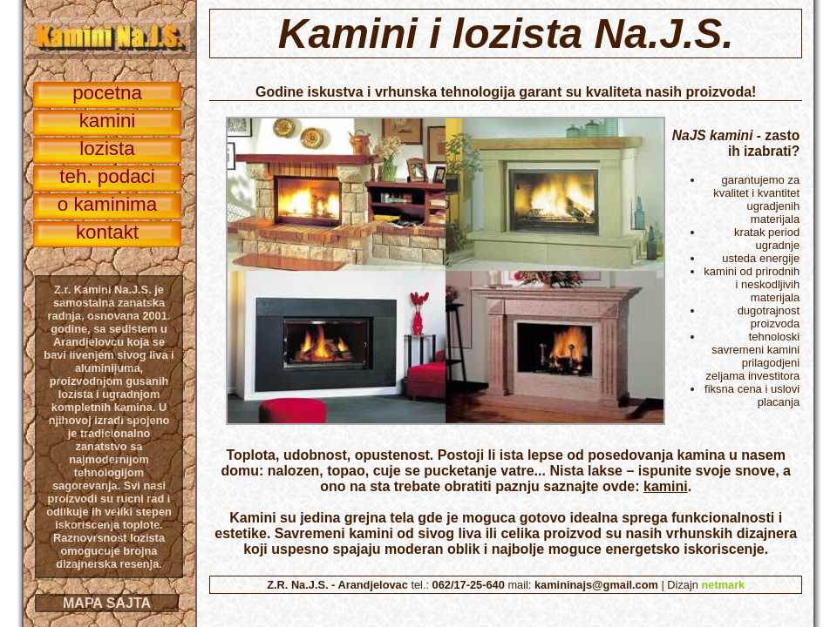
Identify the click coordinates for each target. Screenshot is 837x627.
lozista (106, 148)
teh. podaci (107, 176)
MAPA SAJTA (107, 603)
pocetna (107, 93)
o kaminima (107, 204)
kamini (665, 486)
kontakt (107, 232)
